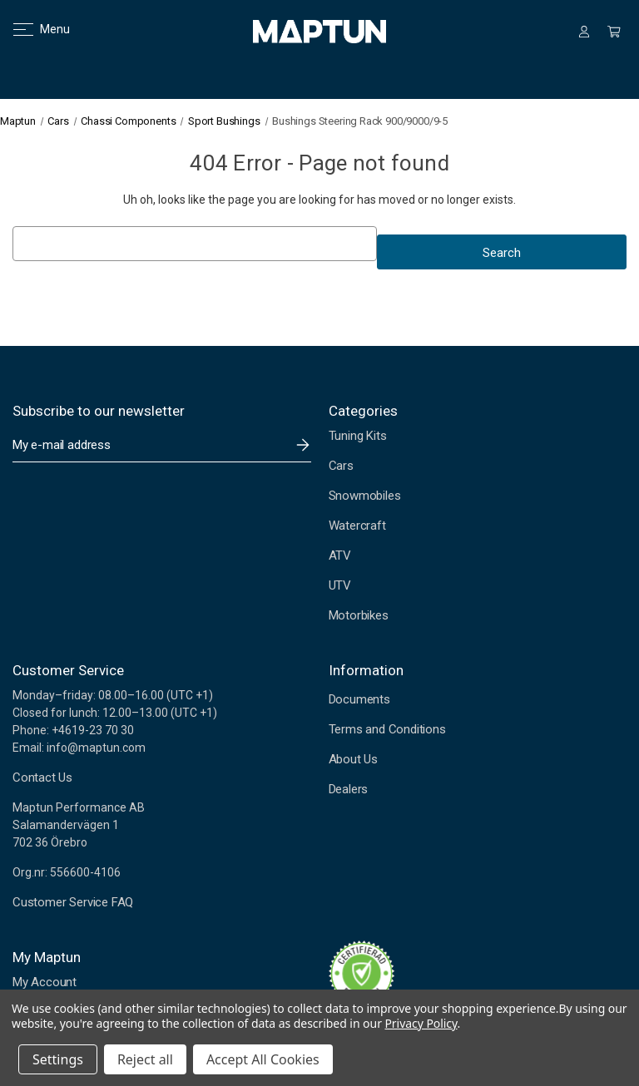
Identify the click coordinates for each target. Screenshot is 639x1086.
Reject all (145, 1059)
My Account (44, 982)
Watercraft (357, 525)
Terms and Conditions (387, 729)
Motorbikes (359, 615)
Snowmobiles (365, 495)
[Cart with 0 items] (614, 31)
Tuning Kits (358, 435)
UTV (340, 585)
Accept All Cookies (263, 1059)
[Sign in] (584, 31)
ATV (340, 555)
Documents (359, 699)
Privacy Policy (420, 1023)
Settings (57, 1059)
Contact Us (42, 777)
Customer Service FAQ (72, 902)
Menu (31, 29)
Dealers (349, 789)
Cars (341, 465)
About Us (353, 759)
